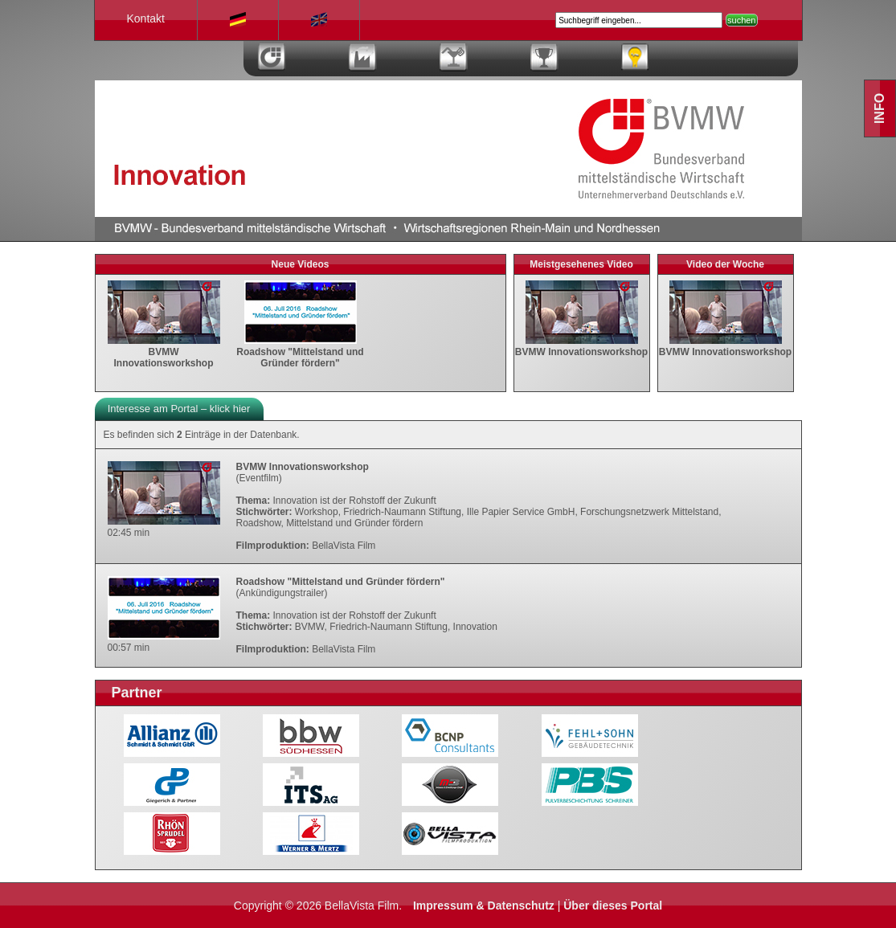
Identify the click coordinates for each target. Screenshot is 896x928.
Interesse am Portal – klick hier (179, 409)
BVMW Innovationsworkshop (164, 352)
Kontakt (146, 18)
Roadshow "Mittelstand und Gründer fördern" (299, 352)
